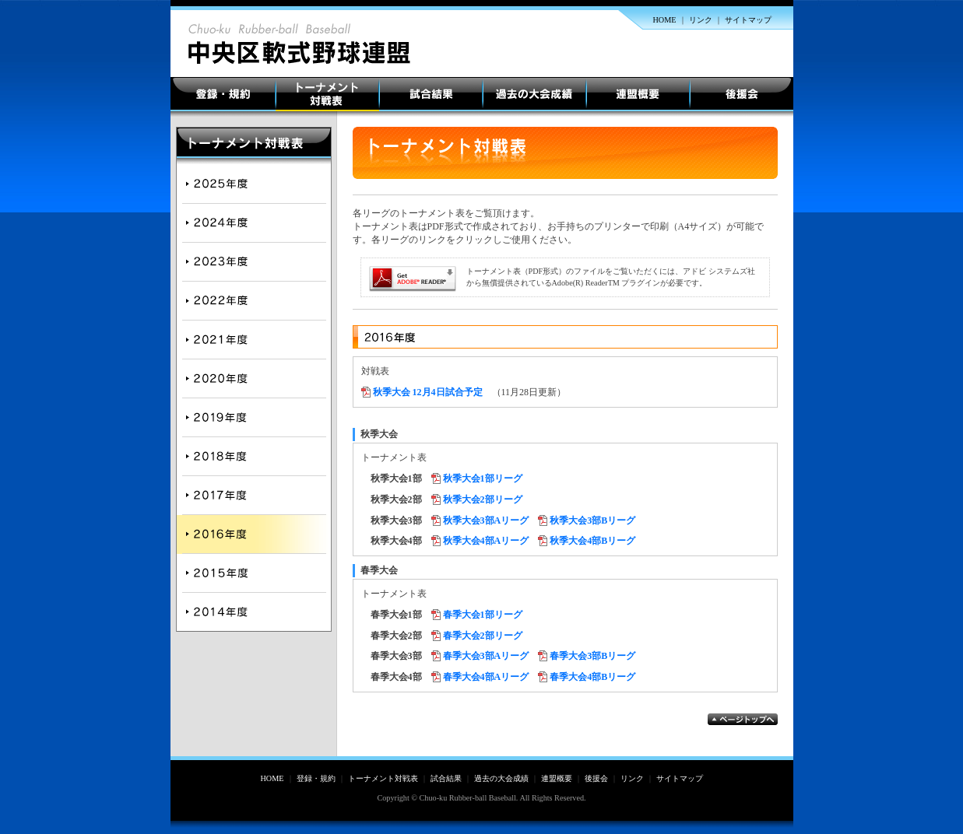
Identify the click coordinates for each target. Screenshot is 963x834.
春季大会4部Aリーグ (486, 676)
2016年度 (254, 534)
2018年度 (254, 456)
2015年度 (254, 573)
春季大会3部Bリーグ (592, 655)
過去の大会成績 (534, 94)
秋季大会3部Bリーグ (592, 520)
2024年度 (254, 223)
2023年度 (254, 262)
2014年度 (254, 612)
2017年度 (254, 495)
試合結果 (431, 94)
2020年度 (254, 378)
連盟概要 (638, 94)
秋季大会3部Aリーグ (486, 520)
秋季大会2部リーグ (482, 499)
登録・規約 (223, 94)
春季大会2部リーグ (482, 635)
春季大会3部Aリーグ (486, 655)
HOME (665, 20)
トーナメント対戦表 (327, 94)
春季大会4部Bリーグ (592, 676)
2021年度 (254, 340)
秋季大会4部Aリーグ (486, 540)
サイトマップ (748, 20)
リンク (700, 20)
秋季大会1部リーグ (482, 478)
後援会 (741, 94)
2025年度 (254, 181)
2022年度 (254, 301)
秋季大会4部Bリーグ (592, 540)
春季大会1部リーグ (482, 614)
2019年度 (254, 417)
